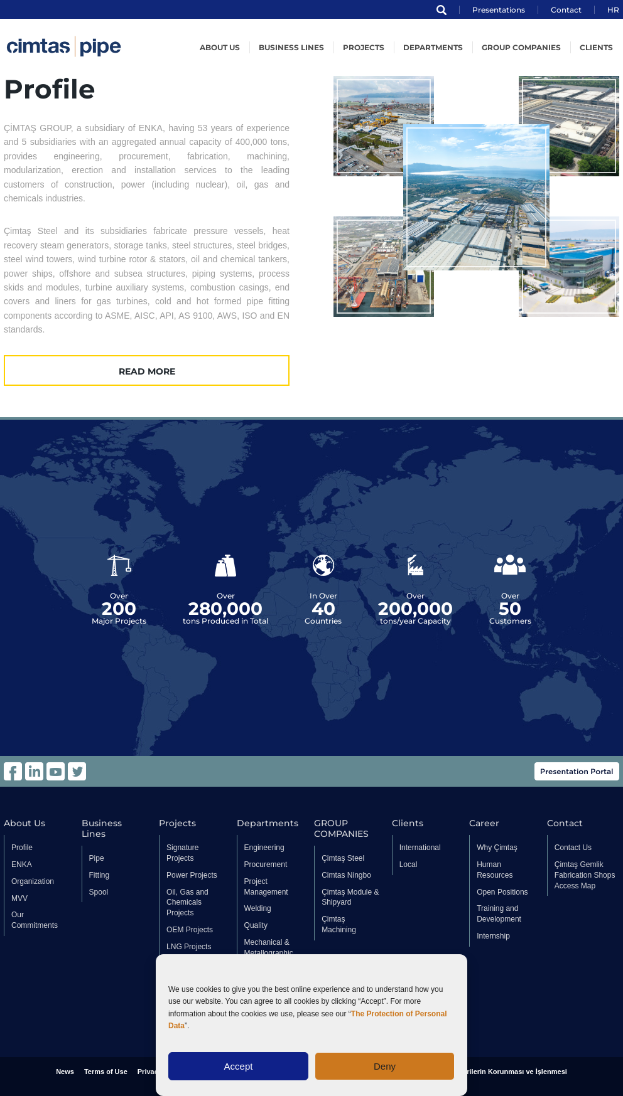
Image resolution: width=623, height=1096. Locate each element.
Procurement (266, 864)
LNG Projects (188, 946)
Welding (257, 908)
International (420, 847)
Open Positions (502, 892)
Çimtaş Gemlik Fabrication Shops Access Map (585, 875)
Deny (385, 1066)
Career (484, 823)
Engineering (264, 847)
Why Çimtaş (497, 847)
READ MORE (147, 371)
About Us (24, 823)
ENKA (21, 864)
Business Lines (291, 47)
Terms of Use (105, 1071)
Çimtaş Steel (343, 858)
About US (220, 47)
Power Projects (191, 875)
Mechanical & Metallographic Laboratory (268, 953)
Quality (256, 925)
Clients (596, 47)
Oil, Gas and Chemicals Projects (187, 903)
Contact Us (573, 847)
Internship (493, 936)
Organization (32, 881)
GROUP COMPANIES (521, 47)
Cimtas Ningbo (346, 875)
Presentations (498, 9)
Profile (22, 847)
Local (408, 864)
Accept (238, 1066)
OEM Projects (189, 929)
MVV (19, 898)
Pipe (96, 858)
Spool (99, 892)
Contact (566, 9)
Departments (433, 47)
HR (613, 9)
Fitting (99, 875)
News (65, 1071)
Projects (363, 47)
